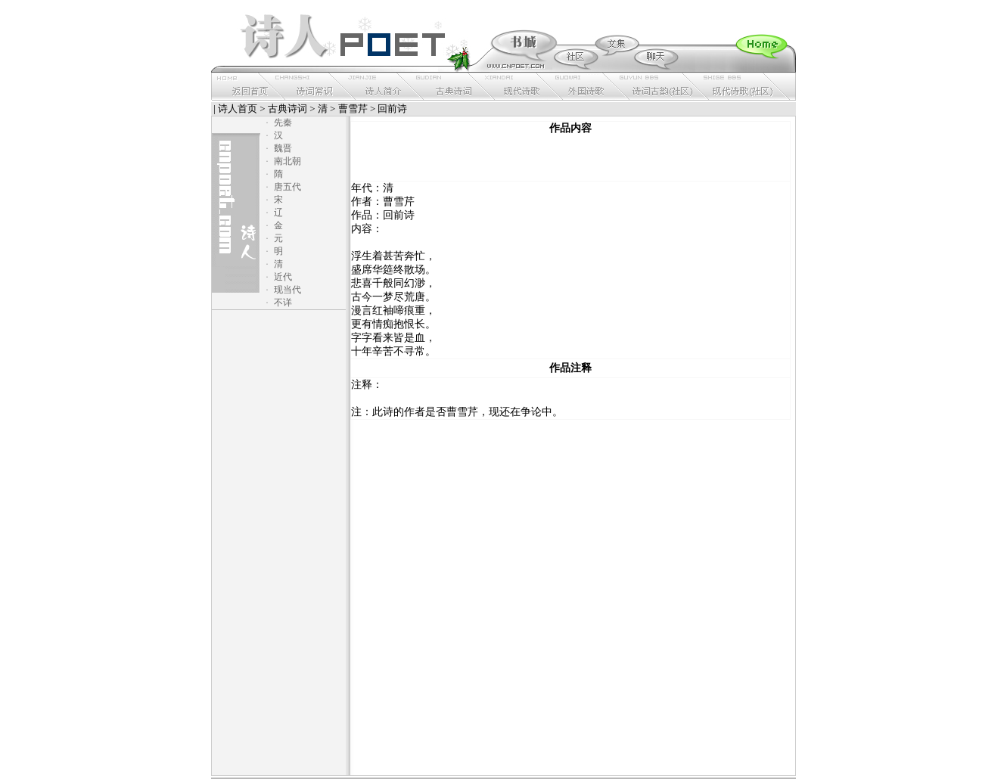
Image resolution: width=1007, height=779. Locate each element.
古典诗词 (287, 108)
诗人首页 (237, 108)
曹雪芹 (353, 108)
